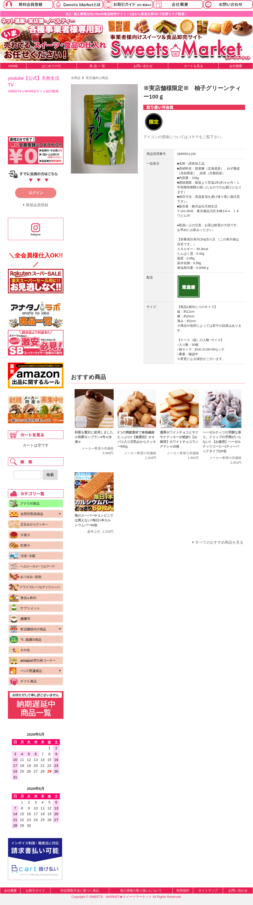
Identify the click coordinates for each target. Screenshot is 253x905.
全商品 (76, 78)
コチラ (193, 137)
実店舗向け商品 (97, 78)
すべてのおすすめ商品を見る (219, 542)
